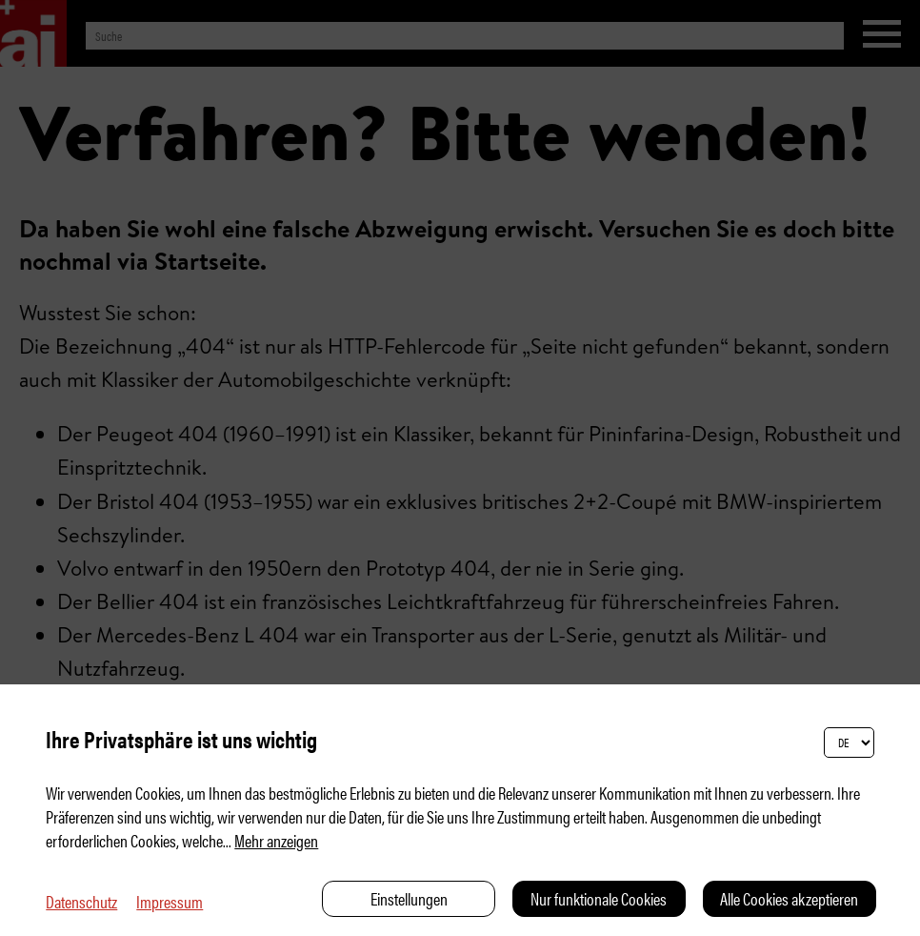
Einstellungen (409, 898)
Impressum (169, 901)
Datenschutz (81, 901)
